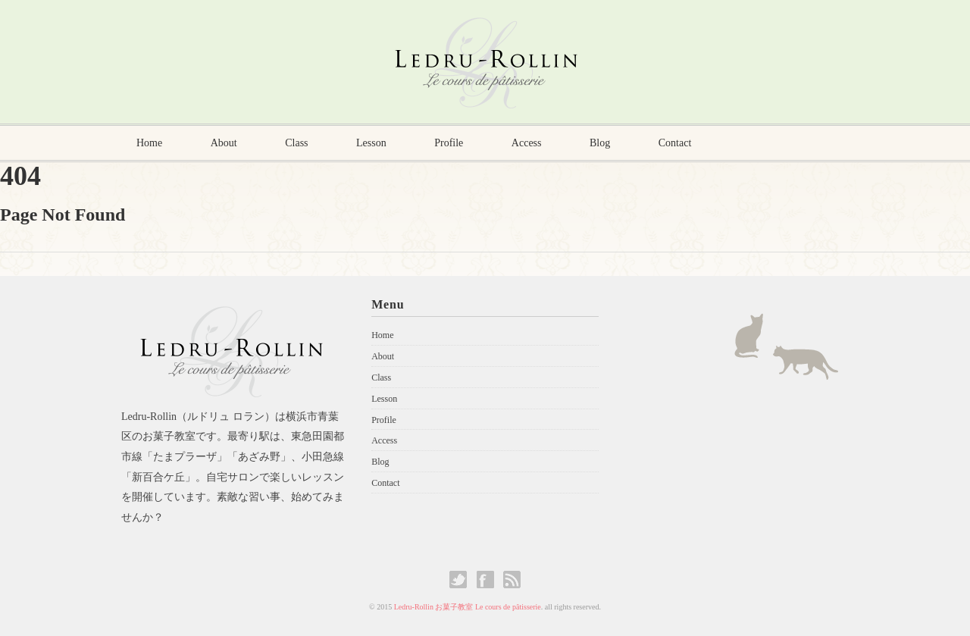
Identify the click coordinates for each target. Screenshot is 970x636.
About (224, 143)
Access (527, 143)
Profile (448, 143)
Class (296, 143)
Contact (675, 143)
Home (149, 143)
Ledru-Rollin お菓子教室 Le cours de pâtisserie (467, 607)
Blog (600, 143)
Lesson (371, 143)
